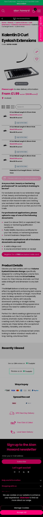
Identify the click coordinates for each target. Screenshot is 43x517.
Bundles (41, 21)
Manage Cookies (21, 508)
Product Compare (41, 34)
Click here (24, 497)
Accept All (21, 512)
